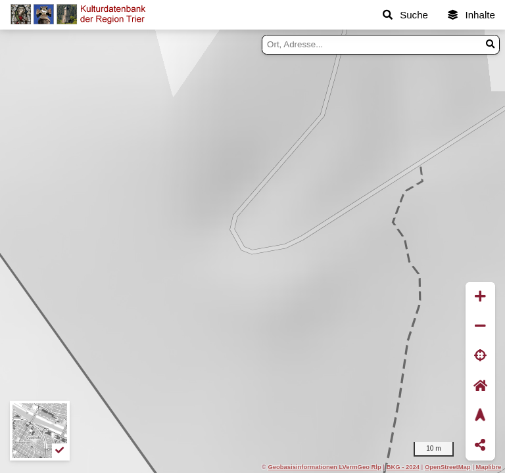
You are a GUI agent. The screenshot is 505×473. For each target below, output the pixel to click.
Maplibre (489, 466)
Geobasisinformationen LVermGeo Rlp (324, 466)
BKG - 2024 (403, 466)
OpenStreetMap (448, 466)
